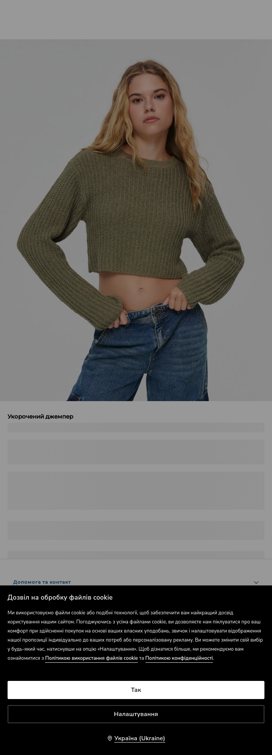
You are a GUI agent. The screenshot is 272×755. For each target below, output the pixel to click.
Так (136, 690)
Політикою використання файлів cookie (91, 658)
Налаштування (136, 714)
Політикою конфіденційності (179, 658)
